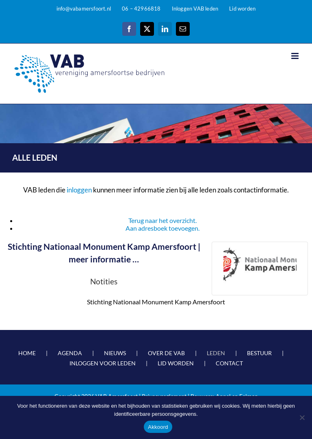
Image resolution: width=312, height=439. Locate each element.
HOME (27, 352)
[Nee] (302, 417)
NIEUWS (115, 352)
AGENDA (70, 352)
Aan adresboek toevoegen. (162, 228)
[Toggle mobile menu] (295, 56)
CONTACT (229, 363)
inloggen (79, 190)
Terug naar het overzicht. (162, 220)
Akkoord (158, 427)
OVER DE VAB (166, 352)
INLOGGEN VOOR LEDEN (102, 363)
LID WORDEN (176, 363)
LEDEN (216, 352)
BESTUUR (259, 352)
